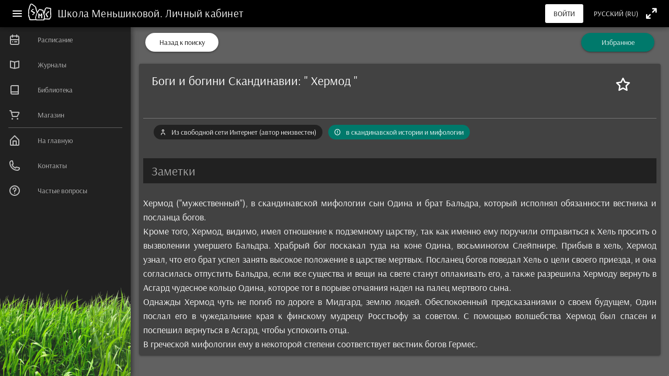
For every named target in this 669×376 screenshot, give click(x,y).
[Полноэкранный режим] (651, 13)
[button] (399, 170)
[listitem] (65, 39)
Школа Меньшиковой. (111, 13)
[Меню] (17, 14)
